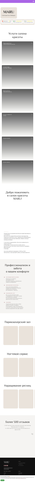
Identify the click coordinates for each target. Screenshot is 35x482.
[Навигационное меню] (33, 1)
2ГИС (19, 474)
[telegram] (5, 465)
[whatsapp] (4, 465)
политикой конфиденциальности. (22, 478)
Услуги (5, 473)
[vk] (7, 465)
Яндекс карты (20, 472)
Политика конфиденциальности (8, 467)
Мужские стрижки (6, 138)
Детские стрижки (6, 162)
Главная (5, 472)
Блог (4, 474)
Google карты (20, 473)
